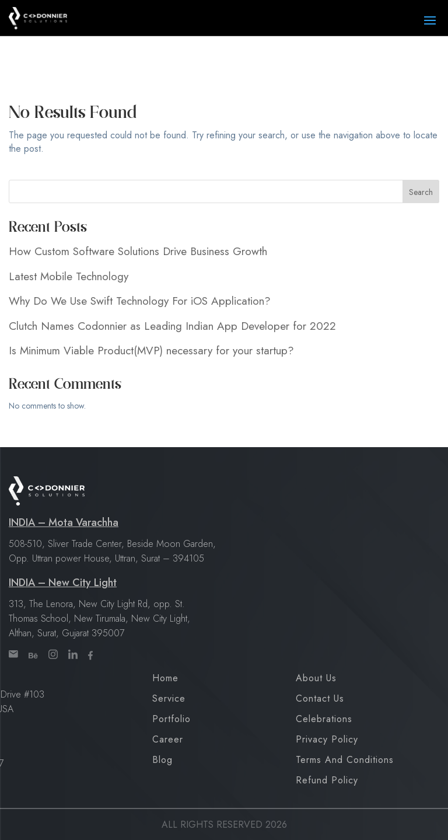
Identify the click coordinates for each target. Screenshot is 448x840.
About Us (316, 678)
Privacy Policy (327, 739)
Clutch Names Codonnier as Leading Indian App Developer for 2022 (172, 326)
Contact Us (320, 698)
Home (165, 678)
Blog (162, 759)
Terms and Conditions (345, 759)
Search (421, 192)
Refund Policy (327, 780)
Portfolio (171, 719)
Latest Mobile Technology (68, 276)
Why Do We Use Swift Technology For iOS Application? (140, 301)
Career (167, 739)
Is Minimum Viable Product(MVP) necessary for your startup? (151, 350)
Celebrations (324, 719)
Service (169, 698)
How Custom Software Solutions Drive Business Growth (138, 251)
